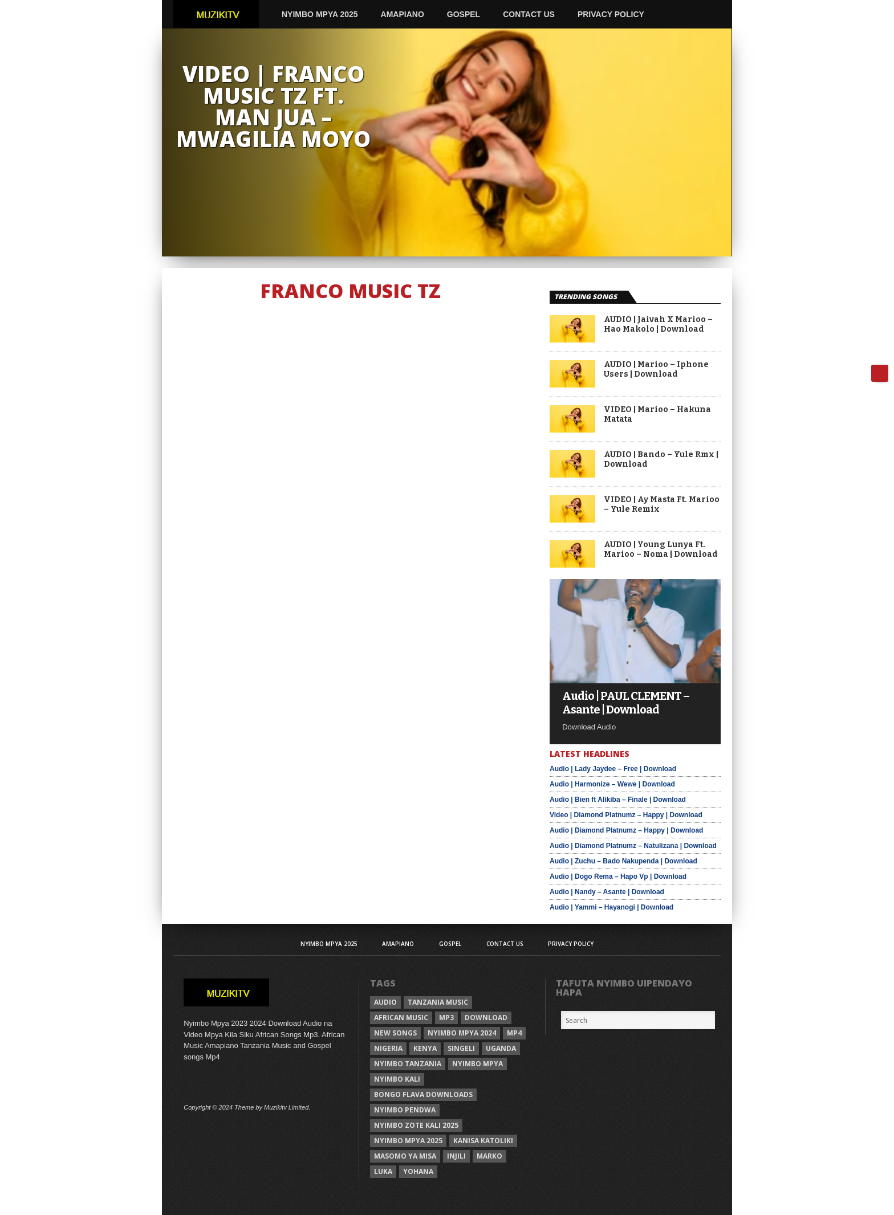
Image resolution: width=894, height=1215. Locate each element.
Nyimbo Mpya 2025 (320, 14)
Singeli (461, 1048)
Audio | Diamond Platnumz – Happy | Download (626, 830)
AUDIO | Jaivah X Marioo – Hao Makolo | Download (658, 324)
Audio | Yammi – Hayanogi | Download (611, 907)
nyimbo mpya (477, 1064)
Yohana (418, 1171)
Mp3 (446, 1017)
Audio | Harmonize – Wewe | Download (612, 784)
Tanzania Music (438, 1002)
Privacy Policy (611, 14)
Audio (385, 1002)
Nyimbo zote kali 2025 (416, 1125)
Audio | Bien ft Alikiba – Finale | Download (618, 800)
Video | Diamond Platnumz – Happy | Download (626, 815)
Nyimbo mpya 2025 (408, 1140)
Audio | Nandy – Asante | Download (607, 892)
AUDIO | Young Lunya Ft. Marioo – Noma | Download (661, 549)
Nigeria (388, 1048)
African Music (401, 1017)
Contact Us (529, 14)
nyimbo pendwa (405, 1110)
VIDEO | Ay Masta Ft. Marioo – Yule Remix (662, 504)
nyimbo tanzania (407, 1064)
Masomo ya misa (405, 1156)
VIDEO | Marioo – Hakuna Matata (657, 414)
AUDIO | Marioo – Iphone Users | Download (656, 369)
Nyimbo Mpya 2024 (462, 1033)
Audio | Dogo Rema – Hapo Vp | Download (618, 876)
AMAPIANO (402, 14)
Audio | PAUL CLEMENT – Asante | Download (625, 702)
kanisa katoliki (483, 1140)
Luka (383, 1171)
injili (456, 1156)
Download (486, 1017)
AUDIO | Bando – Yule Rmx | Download (661, 459)
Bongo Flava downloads (423, 1094)
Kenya (425, 1048)
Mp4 (514, 1033)
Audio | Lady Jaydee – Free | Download (613, 769)
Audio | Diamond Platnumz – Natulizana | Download (633, 846)
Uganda (501, 1048)
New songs (395, 1033)
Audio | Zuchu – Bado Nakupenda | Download (623, 861)
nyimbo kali (397, 1079)
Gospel (463, 14)
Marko (489, 1156)
